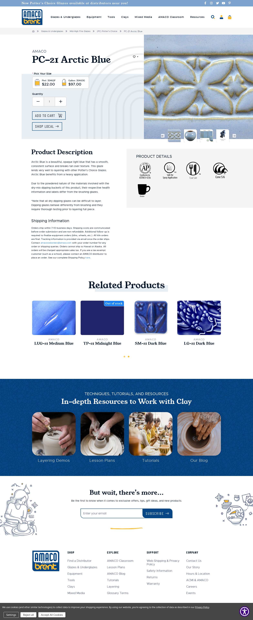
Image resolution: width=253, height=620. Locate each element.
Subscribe (155, 513)
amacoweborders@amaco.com (58, 243)
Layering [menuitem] (114, 586)
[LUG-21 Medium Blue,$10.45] (54, 318)
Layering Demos (54, 461)
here (87, 258)
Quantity (37, 94)
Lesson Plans (102, 461)
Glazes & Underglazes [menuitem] (66, 17)
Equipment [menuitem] (94, 17)
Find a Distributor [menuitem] (81, 561)
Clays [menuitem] (125, 17)
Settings (11, 615)
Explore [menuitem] (114, 552)
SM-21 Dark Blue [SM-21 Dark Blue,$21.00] (150, 344)
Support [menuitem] (153, 552)
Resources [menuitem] (197, 17)
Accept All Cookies (52, 615)
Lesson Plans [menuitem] (117, 567)
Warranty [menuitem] (154, 583)
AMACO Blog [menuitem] (117, 573)
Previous (162, 136)
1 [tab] (124, 357)
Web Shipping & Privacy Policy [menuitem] (163, 562)
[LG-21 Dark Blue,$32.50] (199, 318)
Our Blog (199, 461)
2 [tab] (128, 357)
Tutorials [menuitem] (114, 580)
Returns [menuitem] (152, 577)
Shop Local (45, 127)
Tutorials (150, 461)
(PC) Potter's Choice (110, 31)
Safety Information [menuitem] (160, 571)
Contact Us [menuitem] (194, 561)
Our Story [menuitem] (193, 567)
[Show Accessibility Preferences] (244, 611)
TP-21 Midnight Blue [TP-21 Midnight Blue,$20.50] (102, 344)
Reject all (28, 615)
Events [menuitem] (191, 593)
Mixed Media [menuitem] (143, 17)
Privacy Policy (202, 607)
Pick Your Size (41, 73)
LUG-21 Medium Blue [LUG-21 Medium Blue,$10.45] (54, 344)
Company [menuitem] (193, 552)
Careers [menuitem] (192, 586)
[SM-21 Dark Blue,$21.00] (150, 318)
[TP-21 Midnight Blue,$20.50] (102, 318)
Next (234, 136)
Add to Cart (46, 116)
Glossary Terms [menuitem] (119, 593)
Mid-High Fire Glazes (82, 31)
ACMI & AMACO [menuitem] (198, 580)
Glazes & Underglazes (52, 31)
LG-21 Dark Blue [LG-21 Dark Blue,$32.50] (199, 344)
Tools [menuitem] (111, 17)
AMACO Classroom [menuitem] (171, 17)
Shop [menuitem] (72, 552)
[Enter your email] (111, 513)
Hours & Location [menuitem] (198, 573)
